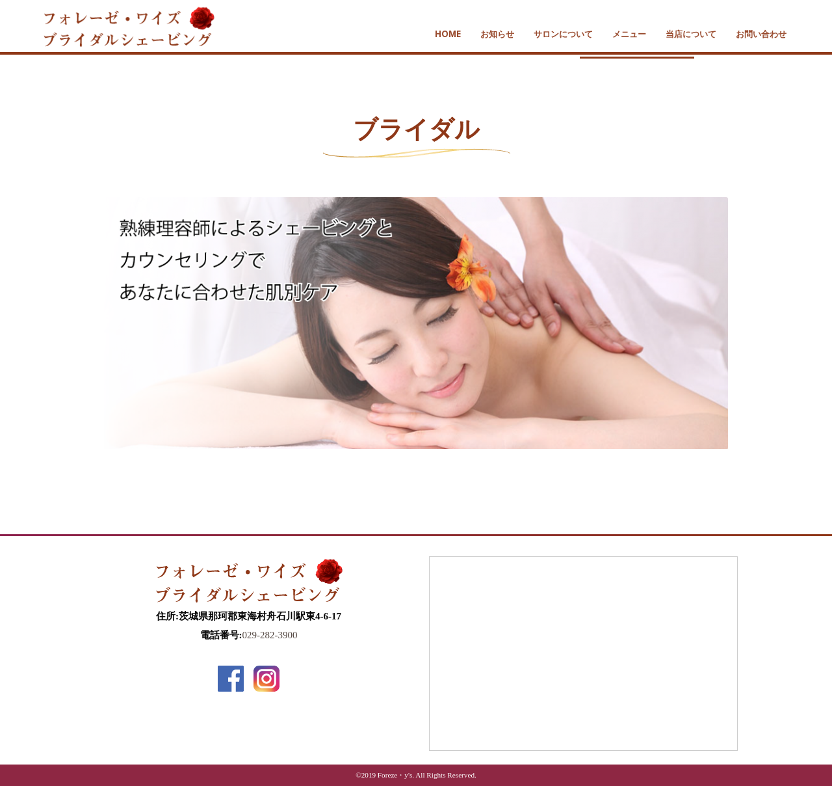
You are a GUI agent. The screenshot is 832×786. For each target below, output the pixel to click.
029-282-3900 (270, 635)
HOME (448, 34)
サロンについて (563, 34)
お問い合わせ (761, 34)
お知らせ (497, 34)
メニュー (629, 34)
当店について (691, 34)
